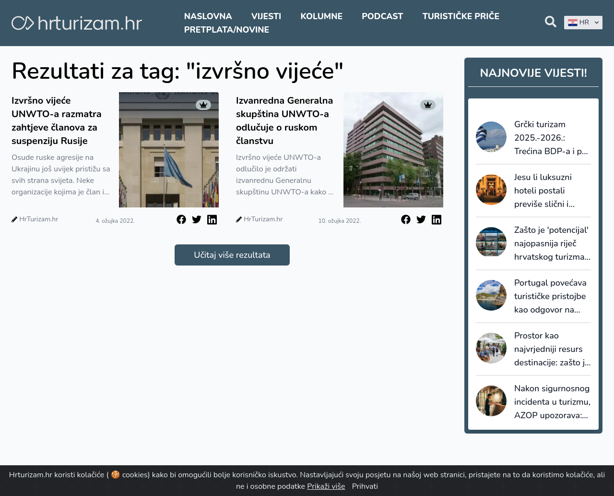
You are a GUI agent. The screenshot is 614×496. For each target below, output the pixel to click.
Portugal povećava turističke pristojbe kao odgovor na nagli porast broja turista (550, 296)
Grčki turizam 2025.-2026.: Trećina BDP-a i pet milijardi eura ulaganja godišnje (552, 138)
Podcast (382, 16)
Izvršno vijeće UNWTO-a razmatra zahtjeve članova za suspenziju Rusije (57, 120)
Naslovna (208, 16)
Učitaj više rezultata (232, 255)
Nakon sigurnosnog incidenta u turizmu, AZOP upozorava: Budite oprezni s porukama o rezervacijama (552, 402)
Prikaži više (326, 486)
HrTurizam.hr (38, 219)
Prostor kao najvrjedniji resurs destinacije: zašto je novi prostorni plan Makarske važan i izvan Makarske (552, 349)
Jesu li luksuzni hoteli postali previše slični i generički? (543, 191)
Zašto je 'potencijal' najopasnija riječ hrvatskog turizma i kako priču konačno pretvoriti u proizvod (551, 244)
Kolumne (321, 16)
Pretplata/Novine (226, 30)
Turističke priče (461, 16)
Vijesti (266, 16)
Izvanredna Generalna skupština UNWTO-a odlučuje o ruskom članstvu (284, 120)
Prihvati (365, 486)
